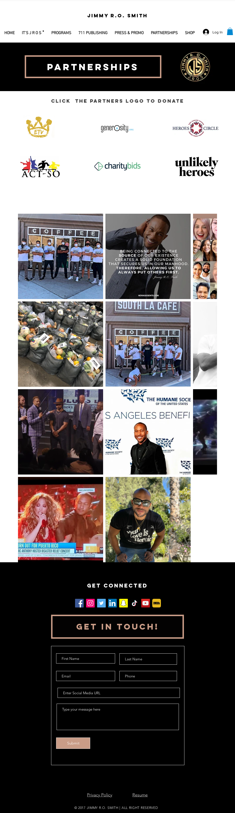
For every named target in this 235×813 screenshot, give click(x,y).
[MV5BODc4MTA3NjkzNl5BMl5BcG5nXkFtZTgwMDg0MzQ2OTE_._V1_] (156, 603)
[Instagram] (90, 603)
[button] (61, 31)
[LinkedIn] (112, 603)
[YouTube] (145, 603)
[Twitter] (101, 603)
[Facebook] (79, 603)
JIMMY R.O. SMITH (102, 808)
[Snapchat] (123, 603)
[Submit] (73, 743)
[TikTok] (134, 603)
